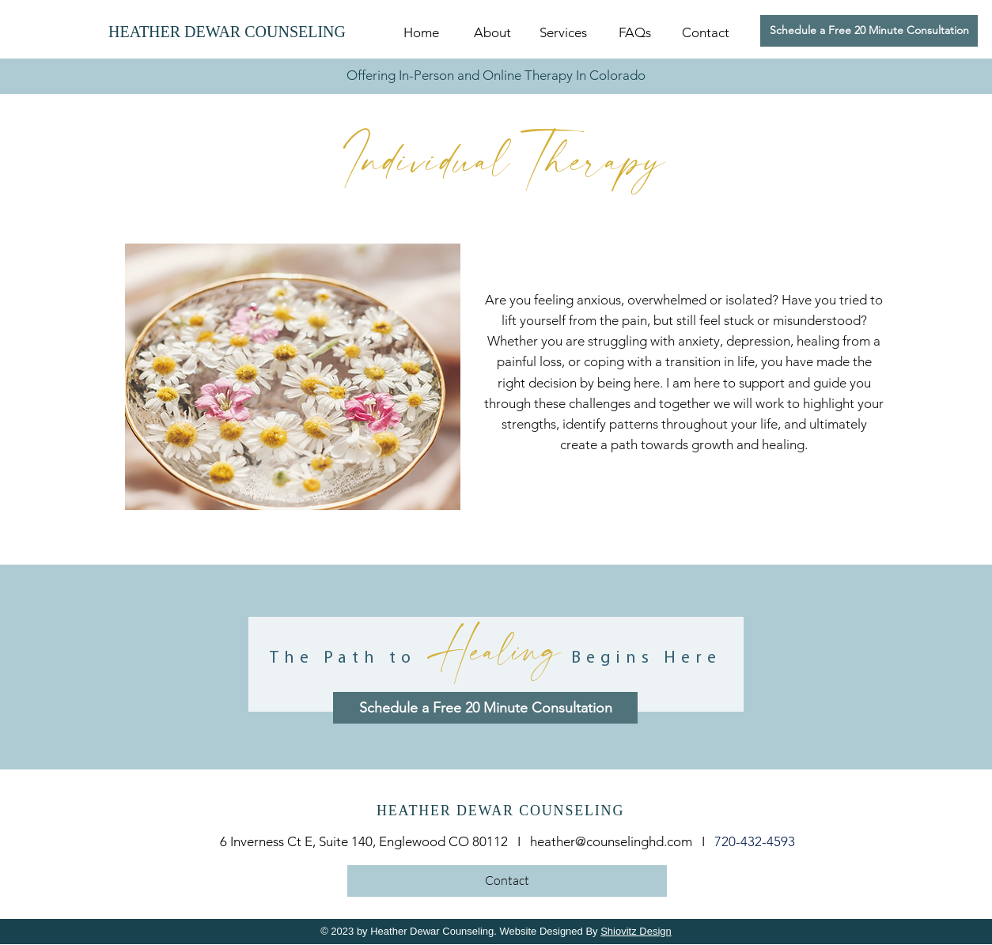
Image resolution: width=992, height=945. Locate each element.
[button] (563, 32)
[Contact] (507, 881)
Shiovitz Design (636, 931)
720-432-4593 (754, 841)
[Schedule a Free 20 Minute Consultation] (869, 31)
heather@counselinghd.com (611, 841)
